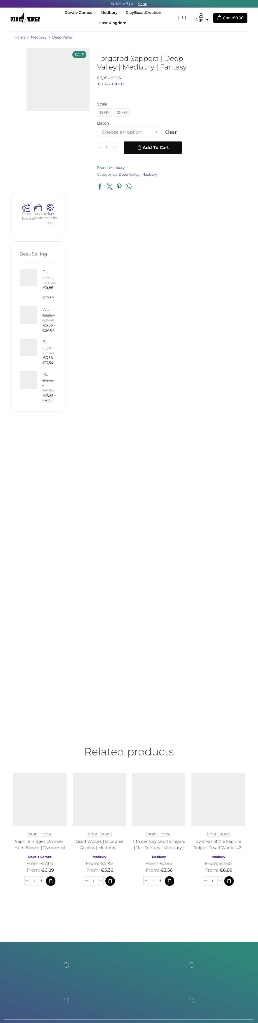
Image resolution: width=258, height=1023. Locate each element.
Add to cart (155, 147)
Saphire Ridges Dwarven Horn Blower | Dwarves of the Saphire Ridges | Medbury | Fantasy (40, 722)
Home (20, 37)
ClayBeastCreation (143, 12)
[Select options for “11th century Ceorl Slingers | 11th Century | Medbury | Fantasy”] (169, 751)
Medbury (111, 12)
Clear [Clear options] (170, 132)
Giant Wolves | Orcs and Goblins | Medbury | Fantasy (99, 718)
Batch (102, 123)
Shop (142, 4)
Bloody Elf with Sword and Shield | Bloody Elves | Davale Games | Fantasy (229, 202)
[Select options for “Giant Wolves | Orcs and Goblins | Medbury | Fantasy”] (110, 751)
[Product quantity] (106, 147)
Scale (101, 104)
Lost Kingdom (112, 23)
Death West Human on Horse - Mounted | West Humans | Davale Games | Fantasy (229, 122)
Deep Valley (62, 37)
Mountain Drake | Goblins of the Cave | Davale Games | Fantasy (229, 240)
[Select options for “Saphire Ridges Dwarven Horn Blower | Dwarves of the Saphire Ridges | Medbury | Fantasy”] (50, 751)
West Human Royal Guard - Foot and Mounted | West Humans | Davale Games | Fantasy (229, 165)
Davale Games (79, 12)
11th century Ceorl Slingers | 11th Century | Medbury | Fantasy (159, 718)
